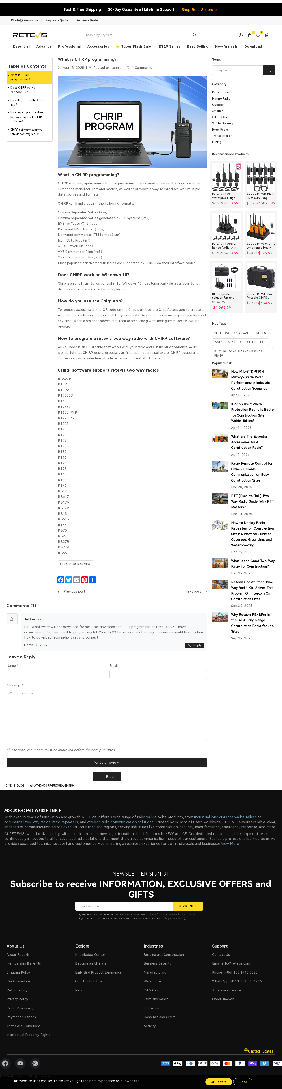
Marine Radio (221, 98)
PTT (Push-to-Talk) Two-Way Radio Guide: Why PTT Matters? (252, 501)
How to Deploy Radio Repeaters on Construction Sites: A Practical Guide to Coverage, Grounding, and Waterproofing (252, 534)
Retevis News (221, 92)
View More (230, 843)
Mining (217, 142)
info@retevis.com (173, 918)
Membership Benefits (24, 963)
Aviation (217, 111)
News (79, 990)
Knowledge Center (90, 955)
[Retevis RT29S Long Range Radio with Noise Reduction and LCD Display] (226, 227)
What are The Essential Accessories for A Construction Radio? (249, 442)
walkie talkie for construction (240, 342)
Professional (69, 46)
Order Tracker (223, 999)
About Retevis (18, 955)
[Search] (238, 70)
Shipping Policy (18, 972)
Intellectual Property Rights (28, 1035)
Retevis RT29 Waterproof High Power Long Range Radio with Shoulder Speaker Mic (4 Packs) (226, 196)
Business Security (157, 963)
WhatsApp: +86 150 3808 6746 (237, 981)
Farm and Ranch (156, 999)
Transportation (222, 135)
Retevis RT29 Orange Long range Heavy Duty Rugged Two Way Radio (261, 246)
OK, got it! (219, 1081)
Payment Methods (21, 1017)
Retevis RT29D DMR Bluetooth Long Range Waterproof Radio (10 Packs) (260, 196)
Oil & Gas (151, 990)
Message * (15, 685)
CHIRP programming (75, 564)
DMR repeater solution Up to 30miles (222, 296)
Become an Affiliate (91, 963)
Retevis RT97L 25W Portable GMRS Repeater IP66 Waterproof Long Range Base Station (260, 296)
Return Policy (17, 990)
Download (253, 46)
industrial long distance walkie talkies (225, 817)
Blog (20, 785)
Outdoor (218, 104)
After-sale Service (226, 990)
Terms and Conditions (24, 1026)
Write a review (106, 763)
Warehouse (152, 981)
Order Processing (20, 1008)
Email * (114, 666)
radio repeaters (65, 822)
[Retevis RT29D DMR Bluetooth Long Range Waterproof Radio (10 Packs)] (261, 177)
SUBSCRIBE (188, 906)
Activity (150, 1026)
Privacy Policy (17, 999)
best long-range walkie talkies (240, 333)
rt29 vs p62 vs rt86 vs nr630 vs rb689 (238, 353)
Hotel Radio (220, 129)
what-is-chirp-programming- (52, 785)
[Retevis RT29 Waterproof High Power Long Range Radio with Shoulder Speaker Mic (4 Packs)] (226, 177)
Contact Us (221, 955)
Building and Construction (164, 955)
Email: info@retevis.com (231, 963)
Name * (12, 666)
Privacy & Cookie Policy (182, 914)
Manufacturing (155, 972)
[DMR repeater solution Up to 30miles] (226, 277)
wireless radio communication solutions (120, 822)
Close (243, 1081)
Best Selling (198, 46)
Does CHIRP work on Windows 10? (23, 90)
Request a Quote (57, 20)
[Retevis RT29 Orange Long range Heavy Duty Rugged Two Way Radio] (261, 227)
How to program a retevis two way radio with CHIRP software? (27, 117)
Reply (194, 645)
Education (151, 1008)
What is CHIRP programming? (20, 77)
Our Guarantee (18, 981)
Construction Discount (92, 981)
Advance (44, 46)
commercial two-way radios (27, 822)
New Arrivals (226, 46)
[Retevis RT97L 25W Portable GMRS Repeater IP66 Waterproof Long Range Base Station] (261, 277)
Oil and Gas (220, 117)
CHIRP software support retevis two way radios (26, 132)
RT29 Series (169, 46)
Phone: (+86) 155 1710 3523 (235, 972)
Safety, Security (223, 123)
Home (8, 785)
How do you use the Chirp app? (27, 102)
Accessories (98, 46)
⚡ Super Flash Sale (133, 46)
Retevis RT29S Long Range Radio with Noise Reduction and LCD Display (226, 246)
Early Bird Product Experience (98, 972)
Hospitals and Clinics (159, 1017)
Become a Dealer (87, 20)
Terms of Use (155, 914)
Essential (21, 46)
